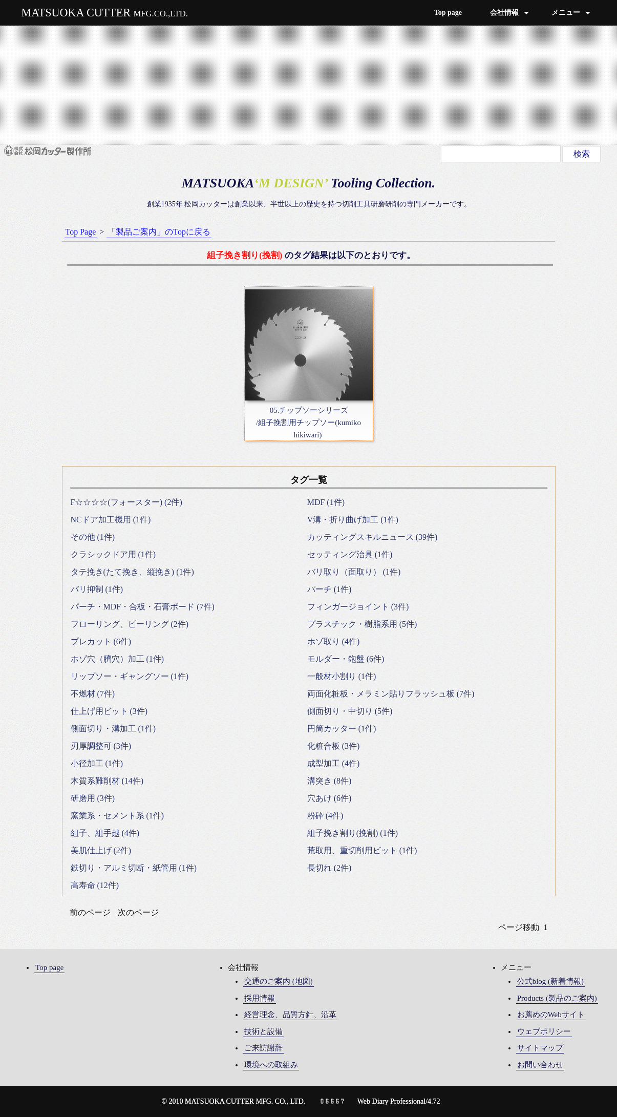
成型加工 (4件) (333, 763)
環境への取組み (271, 1065)
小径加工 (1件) (97, 763)
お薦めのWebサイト (551, 1014)
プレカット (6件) (101, 641)
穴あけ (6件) (329, 798)
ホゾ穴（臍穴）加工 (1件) (117, 659)
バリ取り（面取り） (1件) (354, 571)
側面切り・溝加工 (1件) (113, 728)
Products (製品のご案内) (557, 998)
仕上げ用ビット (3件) (109, 711)
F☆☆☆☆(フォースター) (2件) (126, 502)
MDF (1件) (326, 502)
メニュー (565, 12)
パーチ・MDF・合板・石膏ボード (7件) (143, 606)
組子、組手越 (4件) (105, 833)
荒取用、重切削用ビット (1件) (362, 850)
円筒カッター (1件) (341, 728)
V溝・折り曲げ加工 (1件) (352, 519)
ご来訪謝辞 (263, 1048)
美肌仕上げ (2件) (101, 850)
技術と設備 (263, 1031)
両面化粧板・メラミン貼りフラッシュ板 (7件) (391, 693)
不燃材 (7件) (93, 693)
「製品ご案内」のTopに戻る (159, 231)
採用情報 (259, 998)
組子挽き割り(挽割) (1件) (352, 833)
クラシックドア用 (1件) (113, 554)
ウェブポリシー (544, 1031)
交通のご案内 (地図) (278, 981)
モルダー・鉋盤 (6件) (346, 659)
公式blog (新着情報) (550, 981)
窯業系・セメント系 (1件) (117, 815)
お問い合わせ (540, 1065)
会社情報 (504, 12)
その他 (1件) (93, 537)
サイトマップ (540, 1048)
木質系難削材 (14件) (107, 780)
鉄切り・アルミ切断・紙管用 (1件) (134, 867)
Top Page (81, 231)
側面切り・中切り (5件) (350, 711)
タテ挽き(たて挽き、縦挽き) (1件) (132, 571)
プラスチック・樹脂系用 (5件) (362, 624)
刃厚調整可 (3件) (101, 746)
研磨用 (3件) (93, 798)
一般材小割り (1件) (341, 676)
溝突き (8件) (329, 780)
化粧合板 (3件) (333, 746)
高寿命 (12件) (95, 885)
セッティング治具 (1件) (350, 554)
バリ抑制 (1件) (97, 589)
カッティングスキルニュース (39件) (372, 537)
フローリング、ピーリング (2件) (130, 624)
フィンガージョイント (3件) (358, 606)
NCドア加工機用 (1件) (111, 519)
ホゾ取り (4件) (333, 641)
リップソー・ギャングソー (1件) (130, 676)
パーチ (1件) (329, 589)
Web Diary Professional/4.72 (398, 1101)
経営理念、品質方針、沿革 (290, 1014)
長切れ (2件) (329, 867)
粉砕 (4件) (325, 815)
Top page (448, 12)
